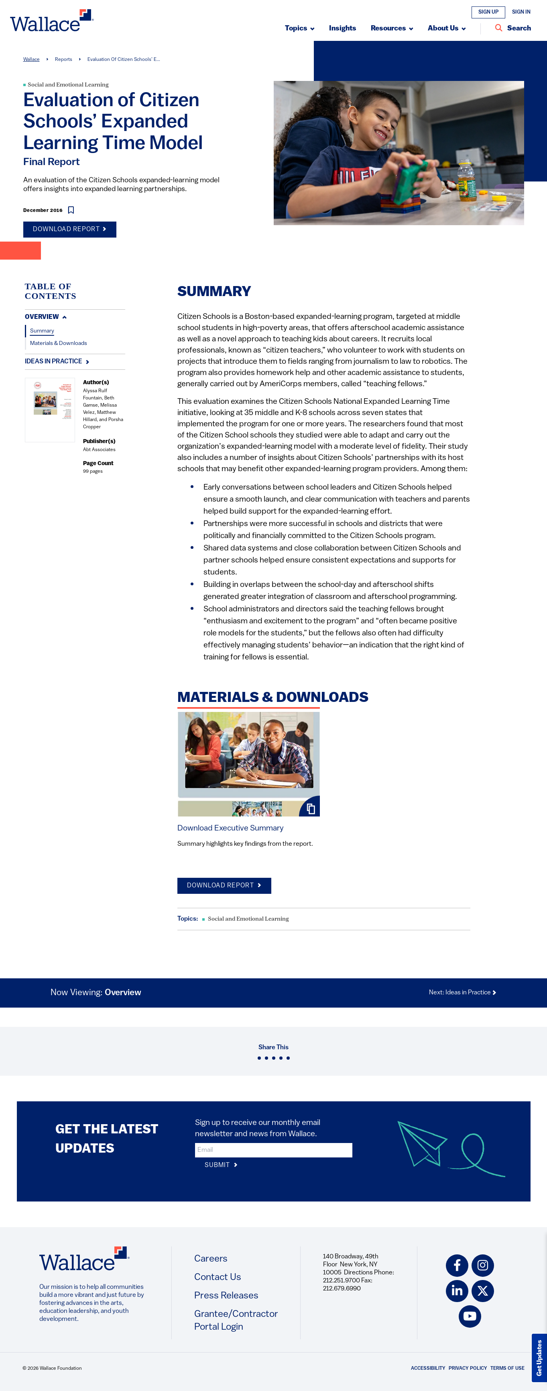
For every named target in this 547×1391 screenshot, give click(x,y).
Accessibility (428, 1368)
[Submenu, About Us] (447, 28)
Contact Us (217, 1277)
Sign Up (488, 12)
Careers (211, 1259)
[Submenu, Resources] (392, 28)
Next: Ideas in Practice (463, 993)
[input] (273, 1150)
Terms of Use (507, 1368)
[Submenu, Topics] (300, 28)
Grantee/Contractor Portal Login (236, 1321)
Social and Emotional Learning (68, 85)
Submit (221, 1165)
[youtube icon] (470, 1317)
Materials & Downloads (58, 344)
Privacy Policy (468, 1368)
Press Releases (226, 1296)
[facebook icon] (457, 1265)
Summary (42, 331)
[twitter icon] (483, 1291)
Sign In (521, 12)
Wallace (31, 59)
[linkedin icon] (457, 1291)
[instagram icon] (483, 1265)
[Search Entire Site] (513, 28)
